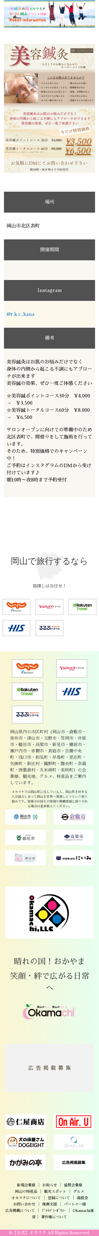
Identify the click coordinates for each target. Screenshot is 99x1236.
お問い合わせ (24, 1204)
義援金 (82, 1198)
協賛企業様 (73, 1185)
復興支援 (49, 1204)
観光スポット (55, 1191)
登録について (59, 1198)
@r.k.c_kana (21, 314)
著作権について (54, 1217)
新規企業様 (26, 1185)
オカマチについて (26, 1198)
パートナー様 (75, 1204)
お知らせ (49, 1185)
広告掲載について (20, 1210)
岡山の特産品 (26, 1191)
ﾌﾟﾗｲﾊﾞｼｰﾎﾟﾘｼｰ (54, 1210)
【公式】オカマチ (29, 1233)
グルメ (78, 1191)
